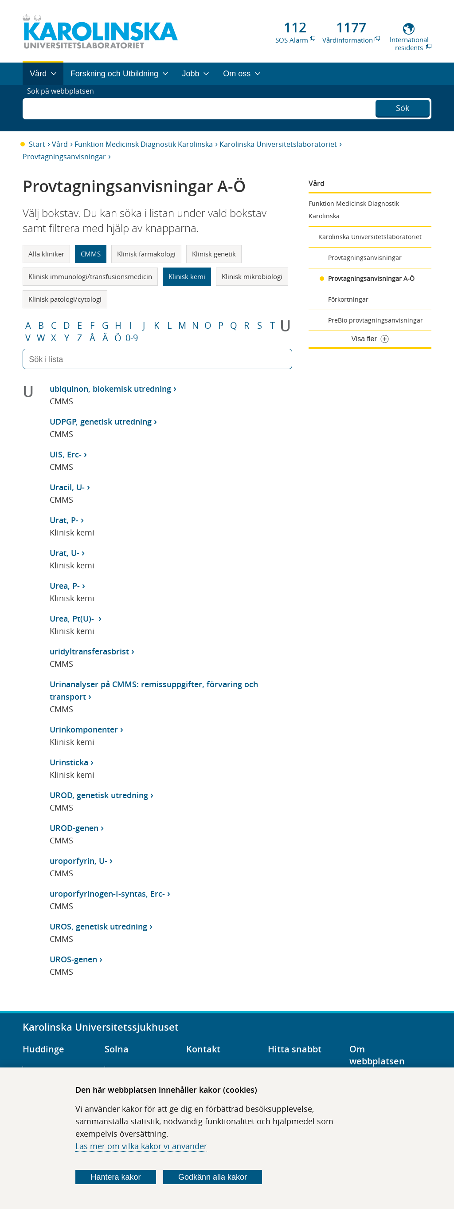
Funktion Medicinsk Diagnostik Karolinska (143, 144)
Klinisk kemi (186, 276)
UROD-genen (74, 828)
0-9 (131, 338)
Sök (402, 107)
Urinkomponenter (84, 729)
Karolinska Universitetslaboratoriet (278, 144)
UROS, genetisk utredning (98, 926)
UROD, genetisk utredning (99, 795)
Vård (60, 144)
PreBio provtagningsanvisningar (375, 320)
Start (37, 144)
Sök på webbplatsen (64, 107)
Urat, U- (64, 552)
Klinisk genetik (214, 253)
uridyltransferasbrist (89, 651)
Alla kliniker (46, 253)
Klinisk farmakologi (146, 253)
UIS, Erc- (66, 454)
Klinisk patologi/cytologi (65, 299)
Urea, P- (65, 585)
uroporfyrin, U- (78, 860)
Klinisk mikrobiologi (252, 276)
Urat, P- (64, 520)
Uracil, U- (67, 487)
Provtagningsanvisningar (64, 156)
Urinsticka (69, 762)
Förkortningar (348, 299)
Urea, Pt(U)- (73, 618)
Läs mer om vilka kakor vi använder (141, 1146)
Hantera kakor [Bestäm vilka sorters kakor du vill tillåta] (116, 1177)
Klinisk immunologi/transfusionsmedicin (90, 276)
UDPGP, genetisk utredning (101, 421)
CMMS (91, 253)
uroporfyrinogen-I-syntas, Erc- (107, 893)
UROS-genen (73, 959)
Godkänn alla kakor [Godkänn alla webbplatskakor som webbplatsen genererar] (212, 1177)
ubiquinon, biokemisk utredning (110, 388)
